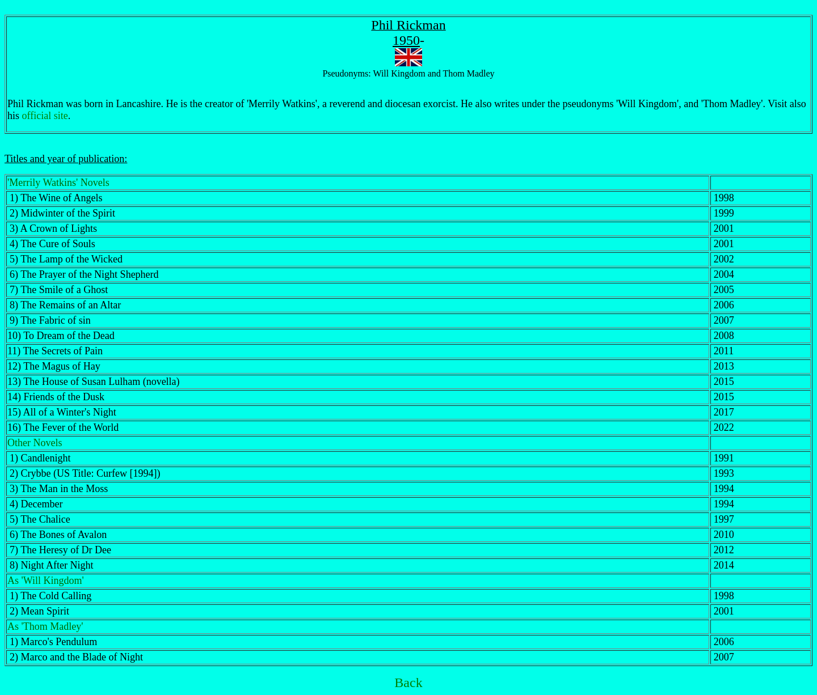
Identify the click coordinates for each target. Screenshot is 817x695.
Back (408, 682)
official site (45, 115)
